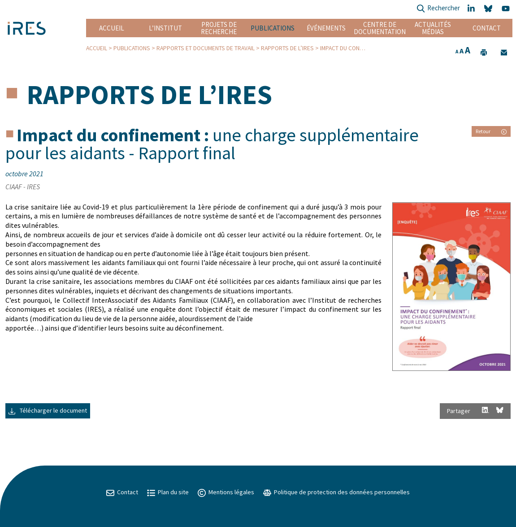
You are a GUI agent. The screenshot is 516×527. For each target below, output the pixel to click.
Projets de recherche (219, 28)
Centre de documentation (379, 28)
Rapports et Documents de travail (205, 48)
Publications (273, 28)
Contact (487, 28)
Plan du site (168, 492)
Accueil (111, 28)
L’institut (165, 28)
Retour (491, 131)
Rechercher (438, 9)
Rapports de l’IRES (287, 48)
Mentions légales (226, 492)
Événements (326, 28)
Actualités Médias (433, 28)
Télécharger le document (48, 410)
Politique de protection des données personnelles (336, 492)
